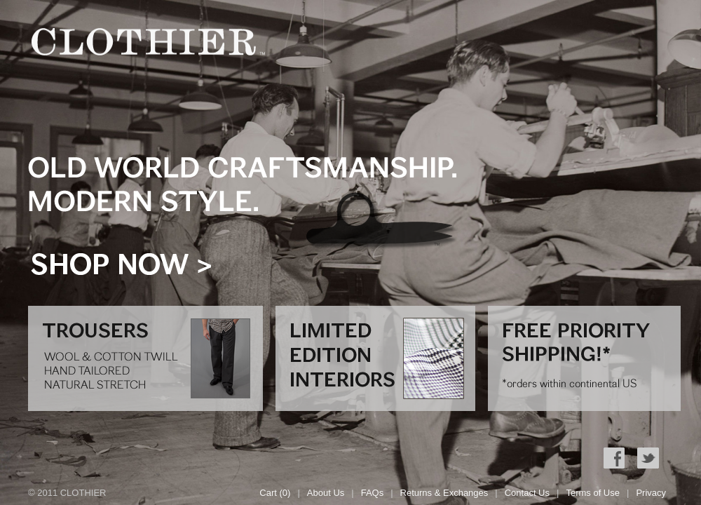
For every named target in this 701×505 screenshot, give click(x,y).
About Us (325, 492)
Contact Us (527, 492)
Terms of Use (593, 492)
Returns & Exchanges (444, 492)
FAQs (372, 492)
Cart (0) (274, 492)
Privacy (651, 492)
